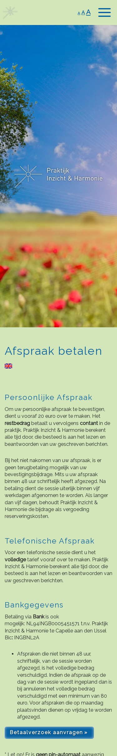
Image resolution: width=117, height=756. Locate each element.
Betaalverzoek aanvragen (46, 732)
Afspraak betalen (54, 350)
